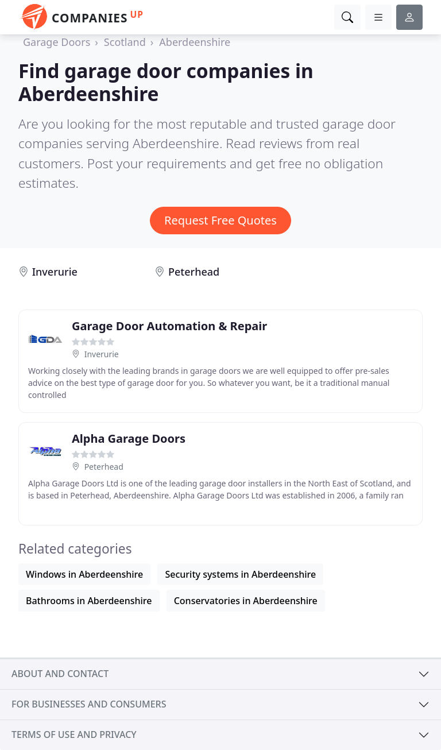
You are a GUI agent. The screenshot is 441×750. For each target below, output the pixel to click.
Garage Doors (56, 42)
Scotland (125, 42)
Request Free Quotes (220, 220)
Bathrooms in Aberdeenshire (89, 600)
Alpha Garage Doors (128, 438)
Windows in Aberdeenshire (84, 574)
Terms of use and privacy (74, 734)
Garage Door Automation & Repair (169, 326)
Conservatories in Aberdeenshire (246, 600)
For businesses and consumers (88, 704)
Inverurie (55, 272)
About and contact (60, 673)
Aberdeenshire (194, 42)
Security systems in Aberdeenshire (240, 574)
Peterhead (193, 272)
